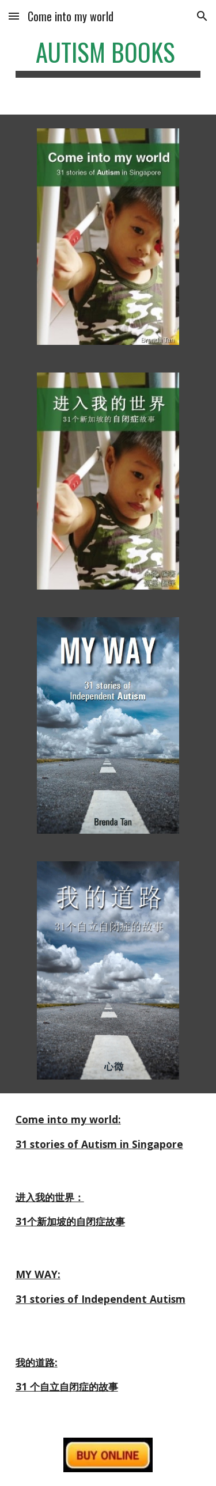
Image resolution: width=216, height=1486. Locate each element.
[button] (14, 16)
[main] (108, 57)
